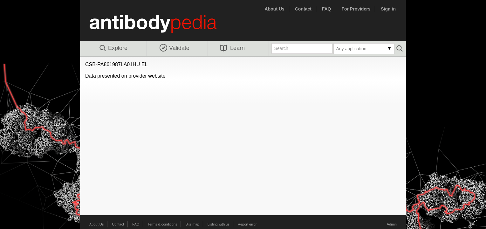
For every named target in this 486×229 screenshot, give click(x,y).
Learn (232, 48)
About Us (274, 8)
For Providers (355, 8)
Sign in (388, 8)
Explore (113, 48)
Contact (303, 8)
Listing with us (218, 224)
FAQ (326, 8)
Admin (392, 224)
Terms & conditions (162, 224)
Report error (247, 224)
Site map (192, 224)
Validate (174, 48)
